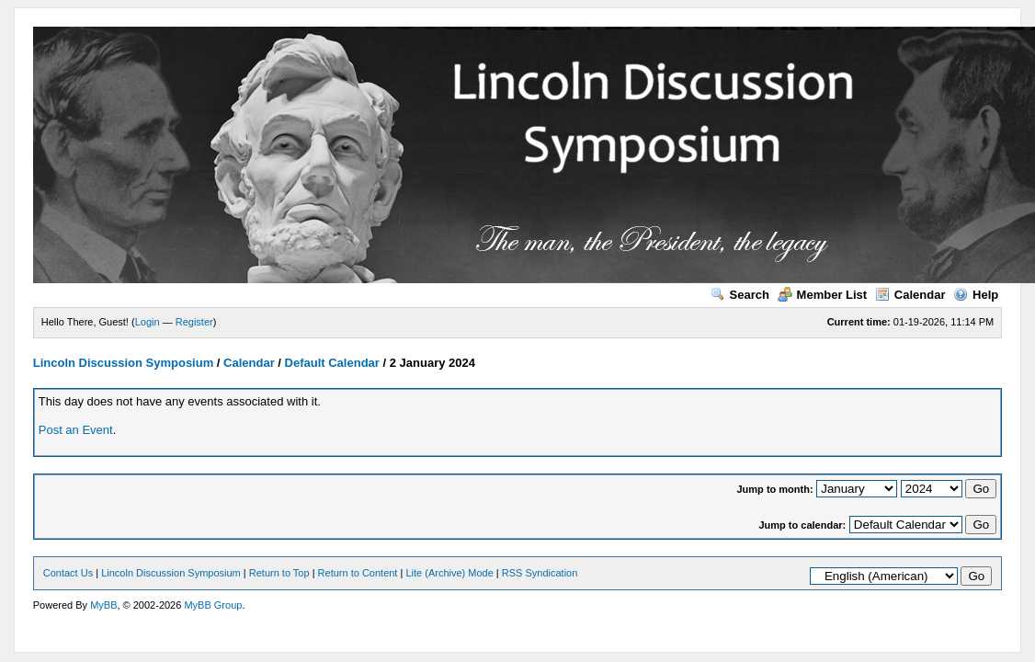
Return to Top (279, 572)
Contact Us (68, 572)
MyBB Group (213, 605)
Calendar (910, 295)
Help (975, 295)
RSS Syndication (540, 572)
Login (147, 321)
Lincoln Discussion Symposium (123, 363)
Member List (823, 295)
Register (194, 321)
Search (740, 295)
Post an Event (76, 430)
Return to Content (358, 572)
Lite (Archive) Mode (449, 572)
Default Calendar (332, 363)
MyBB (103, 605)
